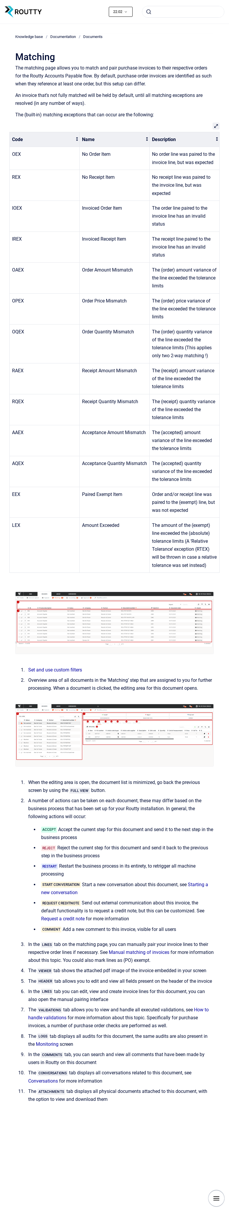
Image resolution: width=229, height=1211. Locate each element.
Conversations (43, 1081)
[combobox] (183, 11)
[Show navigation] (216, 1198)
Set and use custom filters (55, 670)
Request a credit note (63, 919)
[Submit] (148, 11)
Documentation (63, 36)
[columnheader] (45, 139)
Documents (93, 36)
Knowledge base (29, 36)
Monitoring (47, 1044)
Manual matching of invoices (139, 952)
